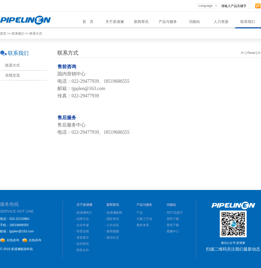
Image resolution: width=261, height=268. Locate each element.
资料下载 (173, 219)
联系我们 (247, 22)
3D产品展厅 (175, 212)
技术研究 (82, 244)
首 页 (87, 22)
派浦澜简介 (84, 212)
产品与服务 (168, 22)
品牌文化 (82, 219)
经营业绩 (82, 231)
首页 (3, 33)
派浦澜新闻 (114, 212)
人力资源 (221, 22)
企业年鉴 (82, 225)
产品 (140, 212)
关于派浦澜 (114, 22)
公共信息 (112, 225)
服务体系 (143, 225)
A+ (243, 53)
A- (259, 53)
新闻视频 (112, 231)
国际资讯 (112, 219)
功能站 (194, 22)
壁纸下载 (173, 225)
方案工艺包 (144, 219)
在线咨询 (13, 240)
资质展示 (82, 237)
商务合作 (82, 250)
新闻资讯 (141, 22)
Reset (251, 53)
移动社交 (112, 237)
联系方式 (35, 33)
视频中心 (173, 231)
